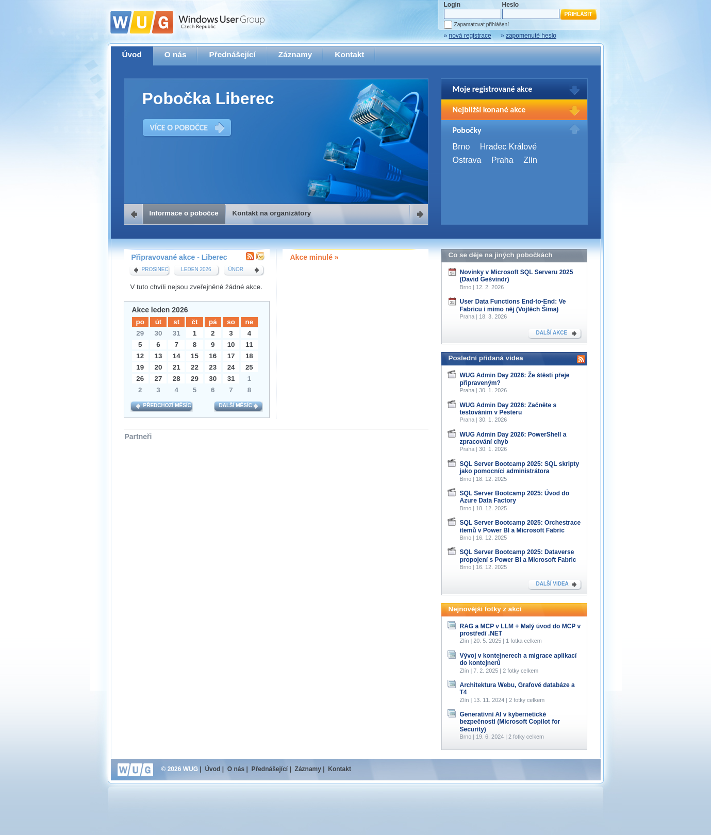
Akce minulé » (314, 257)
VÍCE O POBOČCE (179, 127)
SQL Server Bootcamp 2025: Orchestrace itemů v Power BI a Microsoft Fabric (520, 526)
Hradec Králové (508, 146)
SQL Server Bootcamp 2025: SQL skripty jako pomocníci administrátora (520, 467)
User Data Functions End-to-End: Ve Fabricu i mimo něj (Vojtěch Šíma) (513, 305)
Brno (461, 146)
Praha (502, 160)
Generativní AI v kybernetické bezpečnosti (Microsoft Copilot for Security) (510, 722)
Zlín (530, 160)
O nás (175, 54)
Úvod (132, 54)
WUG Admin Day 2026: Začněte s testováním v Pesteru (508, 409)
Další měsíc (235, 405)
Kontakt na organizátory (272, 213)
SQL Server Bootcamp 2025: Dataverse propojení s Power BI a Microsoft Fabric (518, 555)
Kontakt (349, 54)
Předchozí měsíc (167, 405)
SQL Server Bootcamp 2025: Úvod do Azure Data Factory (515, 497)
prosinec (155, 269)
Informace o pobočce (184, 213)
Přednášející (232, 54)
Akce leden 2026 (160, 310)
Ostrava (467, 160)
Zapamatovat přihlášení (481, 24)
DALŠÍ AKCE (552, 333)
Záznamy (295, 54)
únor (235, 269)
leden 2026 (196, 269)
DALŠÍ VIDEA (552, 584)
